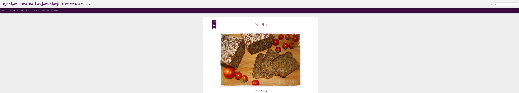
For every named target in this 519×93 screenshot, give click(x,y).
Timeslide (55, 10)
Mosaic (29, 10)
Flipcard (12, 10)
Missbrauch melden (279, 91)
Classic (4, 10)
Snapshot (45, 10)
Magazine (20, 10)
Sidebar (37, 10)
